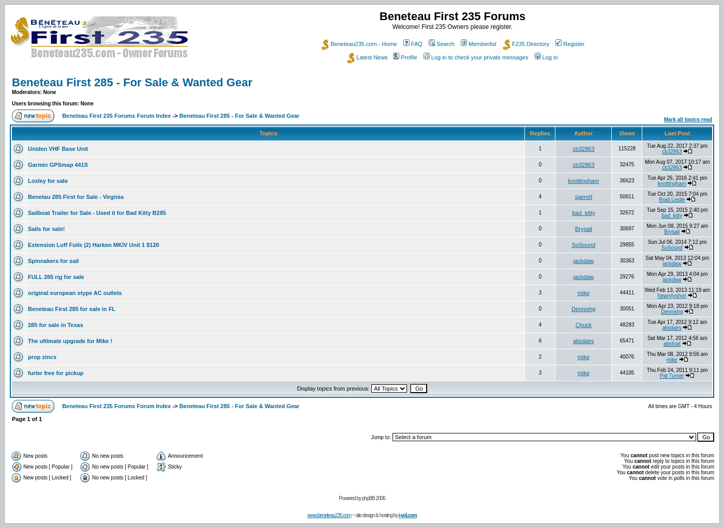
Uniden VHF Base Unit (58, 149)
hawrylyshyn (672, 296)
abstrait (672, 344)
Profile (405, 57)
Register (569, 44)
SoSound (583, 245)
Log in (546, 57)
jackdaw (584, 261)
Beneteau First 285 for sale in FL (71, 309)
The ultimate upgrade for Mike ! (70, 341)
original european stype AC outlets (75, 293)
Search (442, 44)
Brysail (583, 229)
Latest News (367, 57)
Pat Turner (672, 376)
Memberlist (478, 44)
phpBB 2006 (373, 498)
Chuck (584, 325)
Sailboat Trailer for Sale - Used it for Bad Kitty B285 (97, 213)
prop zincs (42, 357)
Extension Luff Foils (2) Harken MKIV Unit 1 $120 (93, 245)
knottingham (583, 181)
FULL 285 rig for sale (56, 277)
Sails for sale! (46, 229)
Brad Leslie (672, 200)
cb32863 (583, 149)
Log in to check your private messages (476, 57)
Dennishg (583, 309)
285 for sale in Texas (55, 325)
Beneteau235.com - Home (359, 44)
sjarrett (584, 197)
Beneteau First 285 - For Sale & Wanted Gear (132, 82)
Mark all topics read (688, 119)
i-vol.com (408, 515)
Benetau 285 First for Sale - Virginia (76, 197)
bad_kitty (583, 213)
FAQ (413, 44)
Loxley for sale (48, 181)
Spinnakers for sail (53, 261)
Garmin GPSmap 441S (58, 165)
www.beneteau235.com (329, 515)
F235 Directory (526, 44)
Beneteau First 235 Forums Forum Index (116, 116)
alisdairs (672, 328)
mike (584, 293)
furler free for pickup (56, 373)
